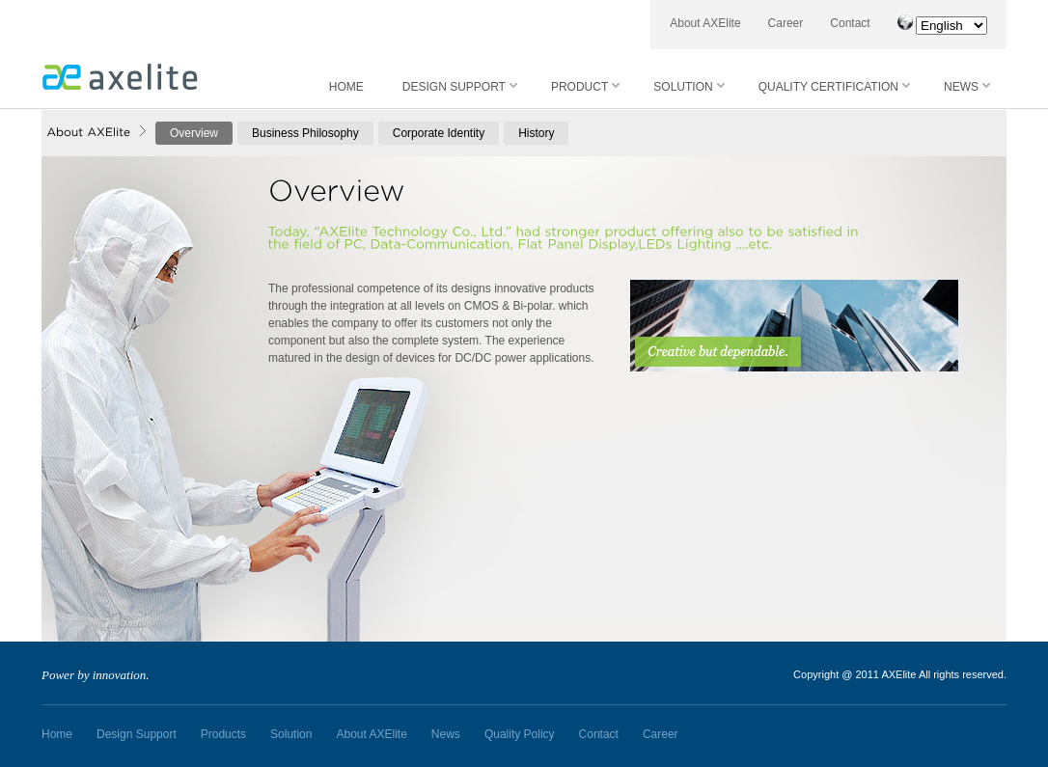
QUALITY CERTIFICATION (834, 87)
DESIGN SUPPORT (459, 87)
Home (56, 734)
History (536, 133)
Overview (194, 133)
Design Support (137, 734)
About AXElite (705, 23)
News (445, 734)
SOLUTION (688, 87)
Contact (849, 23)
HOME (346, 87)
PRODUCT (585, 87)
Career (786, 23)
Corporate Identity (438, 133)
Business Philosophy (305, 133)
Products (223, 734)
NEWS (967, 87)
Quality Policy (519, 734)
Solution (291, 734)
